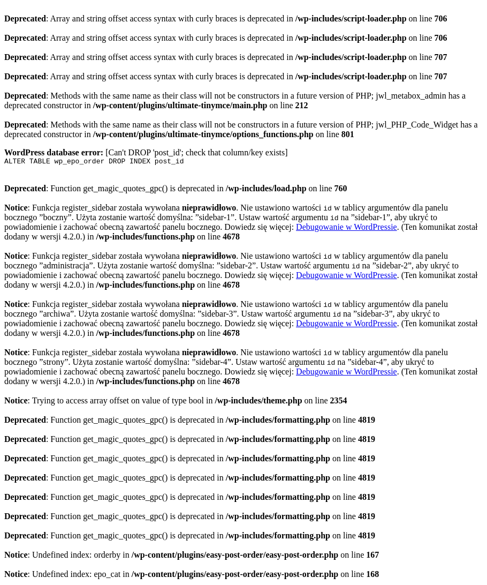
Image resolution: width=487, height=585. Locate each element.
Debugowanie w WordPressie (346, 228)
